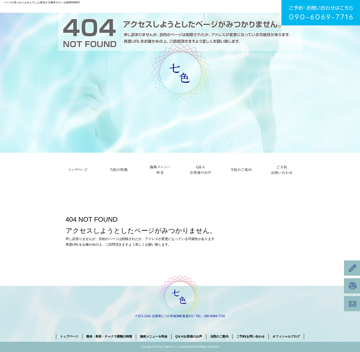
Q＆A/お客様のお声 (200, 169)
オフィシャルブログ (286, 336)
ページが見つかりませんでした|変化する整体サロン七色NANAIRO (42, 2)
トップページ (78, 169)
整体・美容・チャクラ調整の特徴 (119, 169)
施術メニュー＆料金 (159, 169)
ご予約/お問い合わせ (282, 169)
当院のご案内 (241, 169)
